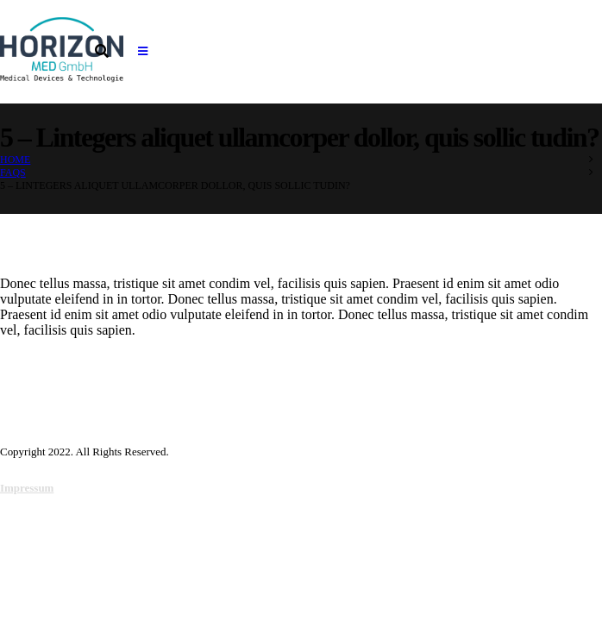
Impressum (26, 487)
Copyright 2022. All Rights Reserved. (84, 451)
